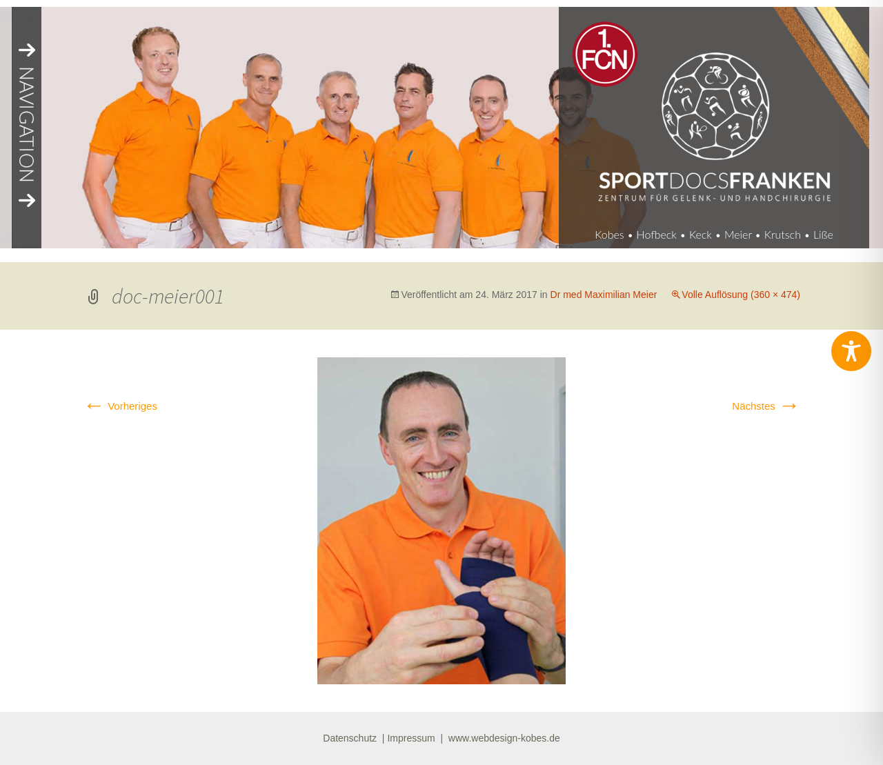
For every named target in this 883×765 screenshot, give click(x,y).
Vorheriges (120, 406)
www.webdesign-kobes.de (504, 738)
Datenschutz (350, 738)
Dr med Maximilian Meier (603, 294)
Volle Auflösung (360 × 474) (741, 294)
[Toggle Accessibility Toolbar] (851, 351)
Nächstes (766, 406)
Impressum (411, 738)
